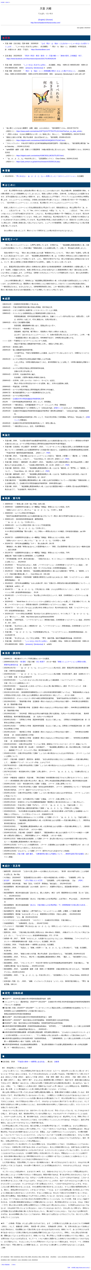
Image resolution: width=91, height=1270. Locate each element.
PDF (48, 453)
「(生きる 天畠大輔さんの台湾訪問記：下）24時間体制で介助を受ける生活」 (58, 905)
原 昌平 (7, 880)
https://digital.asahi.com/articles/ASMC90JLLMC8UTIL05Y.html (39, 155)
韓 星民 (23, 662)
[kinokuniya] (38, 68)
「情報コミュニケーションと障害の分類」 (71, 662)
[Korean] (49, 20)
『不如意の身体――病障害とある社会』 (31, 1062)
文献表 (56, 1062)
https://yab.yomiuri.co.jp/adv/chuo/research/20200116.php (38, 162)
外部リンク (58, 408)
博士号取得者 (6, 1264)
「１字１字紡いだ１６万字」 (33, 880)
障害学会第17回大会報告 (75, 854)
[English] (41, 20)
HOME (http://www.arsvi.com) (80, 1267)
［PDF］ (80, 880)
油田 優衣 (29, 854)
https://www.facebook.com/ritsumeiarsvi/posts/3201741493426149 (31, 59)
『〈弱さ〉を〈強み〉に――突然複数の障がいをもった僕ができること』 (50, 71)
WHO (8, 2)
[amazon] (29, 68)
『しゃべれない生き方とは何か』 (35, 65)
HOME (3, 2)
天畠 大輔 (20, 854)
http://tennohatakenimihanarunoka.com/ (45, 23)
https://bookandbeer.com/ (40, 49)
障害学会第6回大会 (11, 665)
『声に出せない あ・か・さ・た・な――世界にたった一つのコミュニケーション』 (46, 176)
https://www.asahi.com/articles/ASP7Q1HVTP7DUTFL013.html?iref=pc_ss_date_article (49, 131)
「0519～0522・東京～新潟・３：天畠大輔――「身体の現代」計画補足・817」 (53, 56)
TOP (68, 1267)
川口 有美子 (40, 662)
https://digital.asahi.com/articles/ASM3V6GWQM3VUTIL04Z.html (40, 140)
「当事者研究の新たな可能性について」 (49, 854)
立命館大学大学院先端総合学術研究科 (27, 399)
